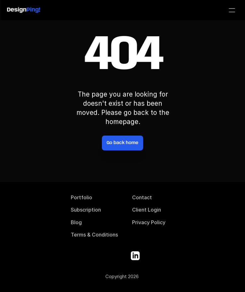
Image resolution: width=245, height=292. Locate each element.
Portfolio (81, 197)
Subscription (86, 210)
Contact (142, 197)
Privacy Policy (148, 222)
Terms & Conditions (94, 234)
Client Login (146, 210)
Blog (76, 222)
